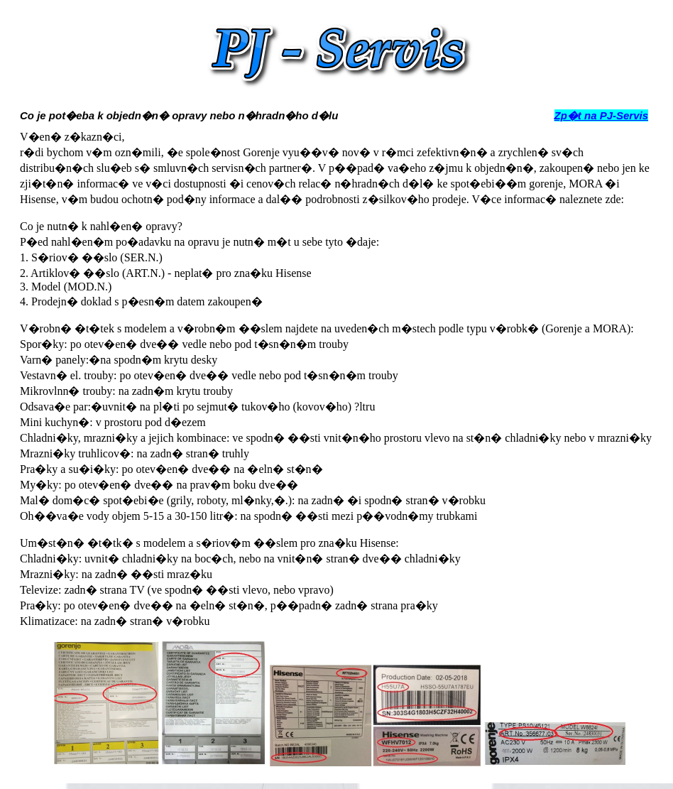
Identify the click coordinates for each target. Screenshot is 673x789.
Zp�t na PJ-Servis (601, 115)
